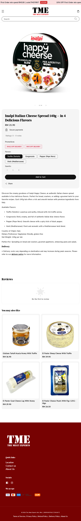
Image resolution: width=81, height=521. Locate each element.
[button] (2, 11)
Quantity (8, 166)
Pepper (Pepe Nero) (47, 156)
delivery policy (17, 254)
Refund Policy (43, 516)
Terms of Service (19, 516)
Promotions (9, 142)
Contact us (11, 466)
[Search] (75, 19)
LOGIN (46, 2)
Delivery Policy (54, 516)
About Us (10, 469)
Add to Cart (40, 177)
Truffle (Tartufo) (13, 156)
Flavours (8, 152)
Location (10, 462)
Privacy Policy (31, 516)
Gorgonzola (29, 156)
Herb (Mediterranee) (15, 161)
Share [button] (9, 184)
